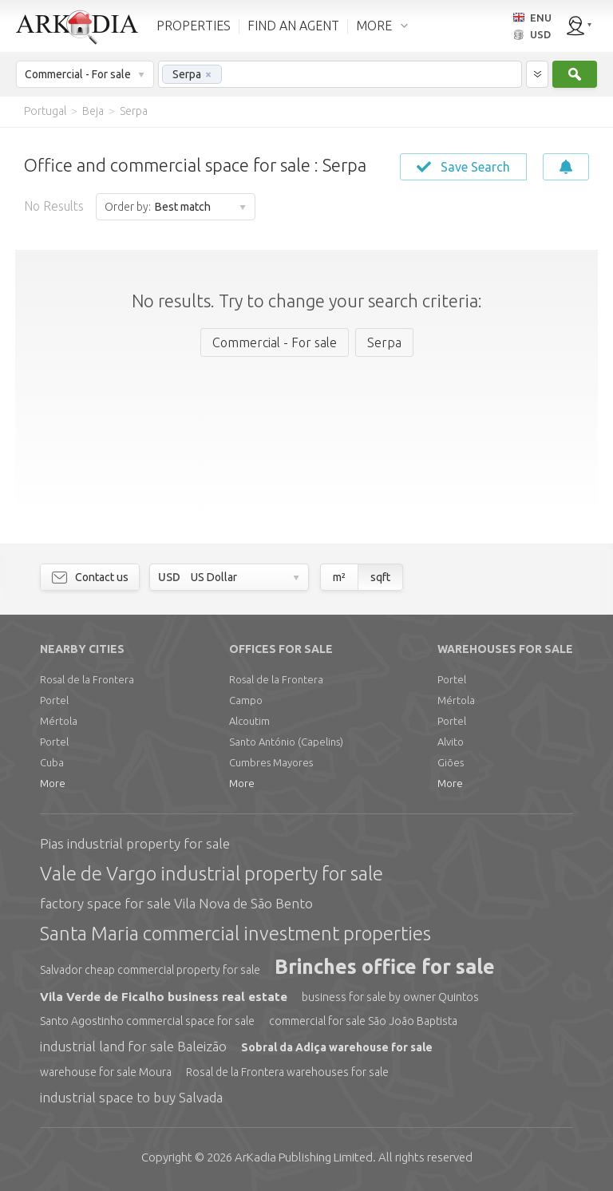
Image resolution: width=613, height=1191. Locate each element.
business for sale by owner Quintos (390, 997)
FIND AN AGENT (293, 25)
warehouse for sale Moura (106, 1072)
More (52, 783)
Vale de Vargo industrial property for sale (211, 873)
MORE (374, 25)
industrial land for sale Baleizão (133, 1046)
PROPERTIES (193, 25)
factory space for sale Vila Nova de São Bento (176, 903)
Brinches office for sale (385, 967)
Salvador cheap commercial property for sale (150, 969)
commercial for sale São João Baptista (363, 1021)
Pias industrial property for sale (135, 843)
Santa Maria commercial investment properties (235, 933)
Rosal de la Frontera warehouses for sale (287, 1072)
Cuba (52, 762)
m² (339, 577)
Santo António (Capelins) (286, 741)
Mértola (58, 720)
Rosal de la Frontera (87, 679)
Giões (450, 762)
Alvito (450, 741)
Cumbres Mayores (271, 762)
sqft (380, 577)
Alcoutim (249, 720)
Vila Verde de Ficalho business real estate (163, 996)
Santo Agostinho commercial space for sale (147, 1021)
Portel (54, 700)
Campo (246, 700)
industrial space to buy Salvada (131, 1097)
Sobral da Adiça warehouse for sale (337, 1047)
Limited (304, 1157)
